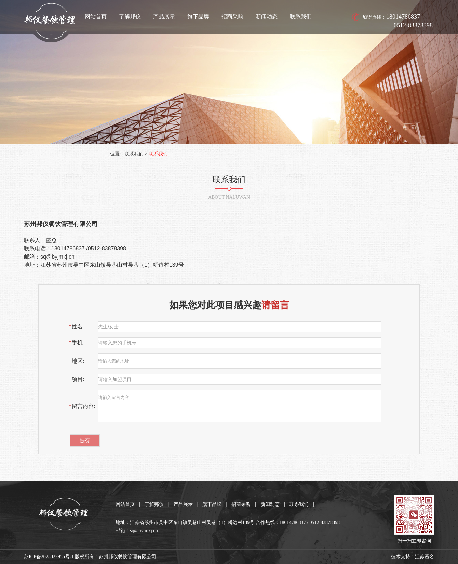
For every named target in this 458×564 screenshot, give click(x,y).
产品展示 (164, 16)
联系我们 (301, 16)
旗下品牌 (198, 16)
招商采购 (232, 16)
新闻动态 (267, 16)
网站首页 (96, 16)
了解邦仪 (130, 16)
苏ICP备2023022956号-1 (48, 556)
